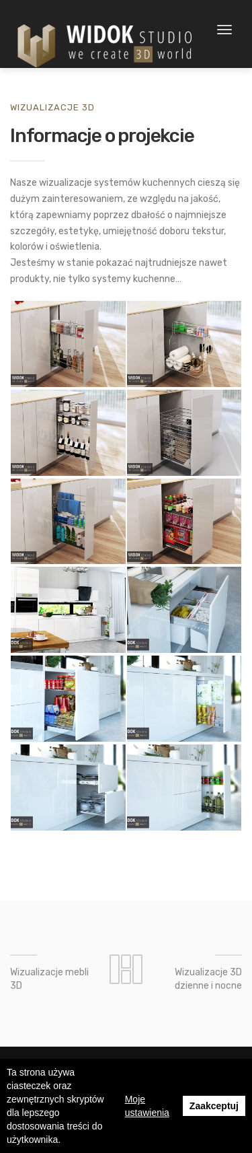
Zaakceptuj (214, 1105)
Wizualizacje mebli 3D (49, 979)
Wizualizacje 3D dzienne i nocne (208, 979)
